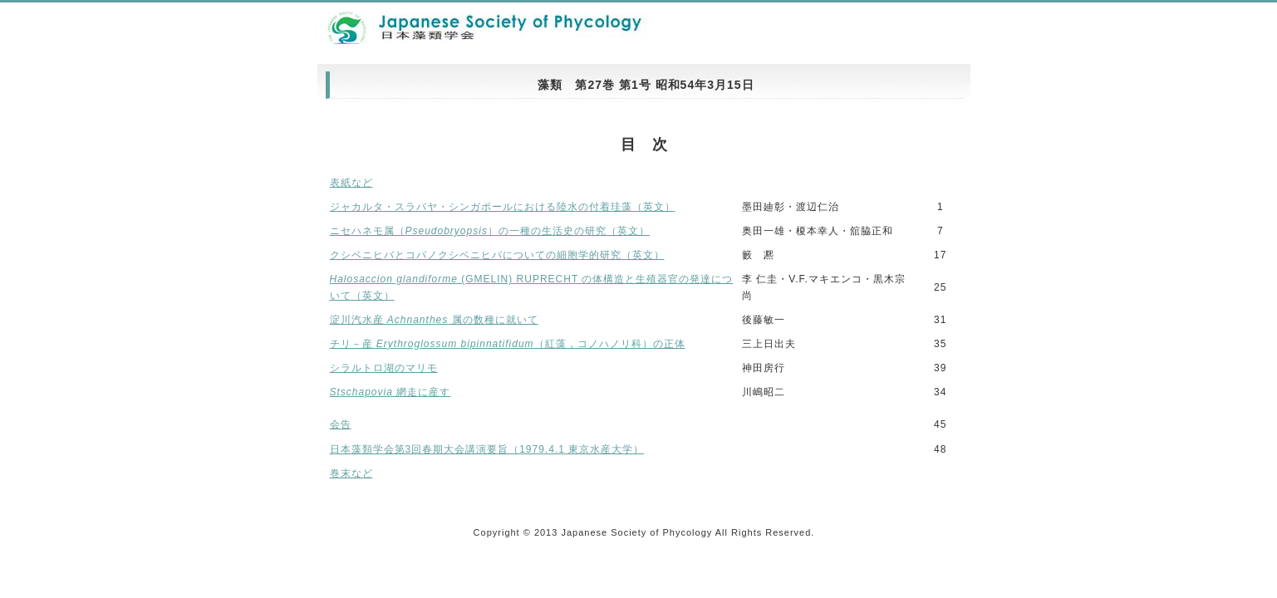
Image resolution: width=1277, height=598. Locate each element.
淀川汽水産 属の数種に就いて (434, 320)
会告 (340, 424)
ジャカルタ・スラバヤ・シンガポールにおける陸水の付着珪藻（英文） (502, 207)
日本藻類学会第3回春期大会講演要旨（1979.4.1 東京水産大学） (487, 449)
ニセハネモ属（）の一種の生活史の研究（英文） (490, 231)
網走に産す (390, 392)
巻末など (351, 473)
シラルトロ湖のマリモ (384, 368)
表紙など (351, 183)
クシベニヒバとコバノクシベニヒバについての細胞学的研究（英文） (497, 255)
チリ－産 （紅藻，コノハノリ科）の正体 (507, 344)
